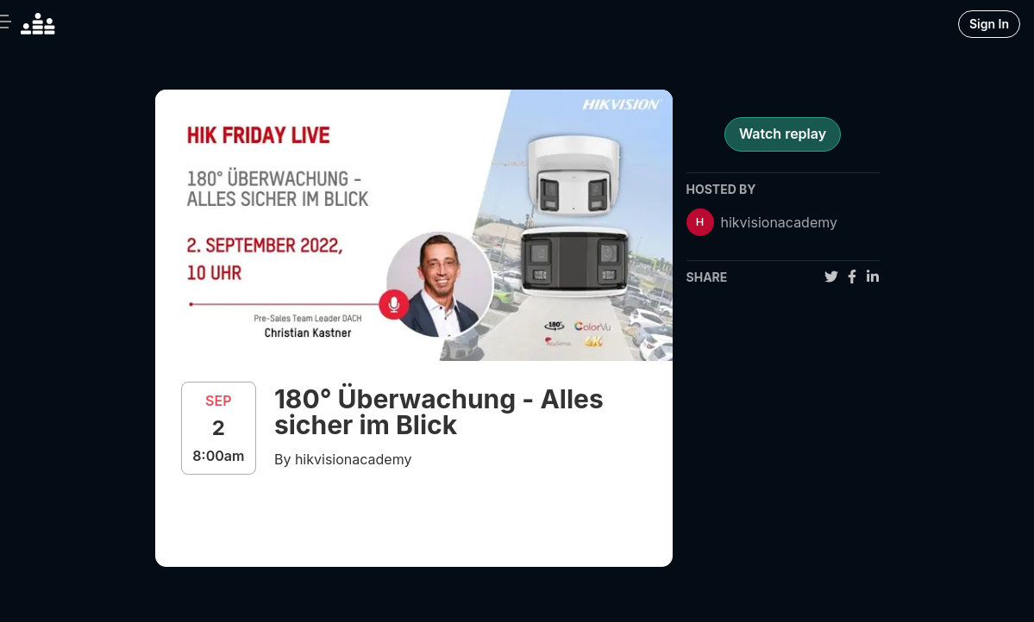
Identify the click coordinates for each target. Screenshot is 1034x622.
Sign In (989, 23)
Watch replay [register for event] (782, 133)
